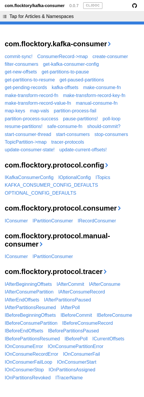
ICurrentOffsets (108, 338)
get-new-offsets (21, 71)
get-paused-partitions (82, 79)
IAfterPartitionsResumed (30, 307)
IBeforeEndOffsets (24, 330)
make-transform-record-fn (31, 95)
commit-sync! (18, 56)
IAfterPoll (70, 307)
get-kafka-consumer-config (71, 64)
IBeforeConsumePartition (31, 323)
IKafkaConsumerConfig (29, 177)
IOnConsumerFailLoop (28, 362)
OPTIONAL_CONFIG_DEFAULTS (40, 193)
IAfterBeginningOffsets (28, 284)
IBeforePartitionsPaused (73, 330)
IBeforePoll (76, 338)
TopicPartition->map (26, 142)
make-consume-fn (102, 87)
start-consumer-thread (28, 134)
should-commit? (103, 126)
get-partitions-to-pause (65, 71)
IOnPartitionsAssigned (72, 369)
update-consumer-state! (30, 149)
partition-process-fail (75, 110)
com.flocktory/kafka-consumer (35, 5)
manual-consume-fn (96, 103)
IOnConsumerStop (24, 369)
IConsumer (16, 220)
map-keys (15, 110)
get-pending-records (26, 87)
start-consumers (73, 134)
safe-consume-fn (64, 126)
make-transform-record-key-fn (94, 95)
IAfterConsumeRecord (81, 291)
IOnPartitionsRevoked (28, 377)
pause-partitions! (80, 118)
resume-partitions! (23, 126)
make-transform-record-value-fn (38, 103)
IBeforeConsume (114, 315)
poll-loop (111, 118)
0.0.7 (73, 5)
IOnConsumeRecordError (31, 354)
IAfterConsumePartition (29, 291)
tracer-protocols (67, 142)
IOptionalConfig (74, 177)
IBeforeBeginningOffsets (30, 315)
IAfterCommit (70, 284)
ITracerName (69, 377)
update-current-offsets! (83, 149)
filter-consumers (21, 64)
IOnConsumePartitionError (76, 346)
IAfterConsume (104, 284)
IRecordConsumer (97, 220)
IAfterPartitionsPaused (67, 299)
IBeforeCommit (76, 315)
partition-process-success (31, 118)
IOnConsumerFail (81, 354)
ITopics (103, 177)
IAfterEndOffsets (22, 299)
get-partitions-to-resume (30, 79)
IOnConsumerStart (76, 362)
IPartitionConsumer (52, 220)
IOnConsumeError (24, 346)
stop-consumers (111, 134)
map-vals (39, 110)
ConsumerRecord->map (62, 56)
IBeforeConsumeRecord (87, 323)
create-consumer (110, 56)
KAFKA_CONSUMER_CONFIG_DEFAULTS (51, 185)
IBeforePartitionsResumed (32, 338)
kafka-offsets (65, 87)
